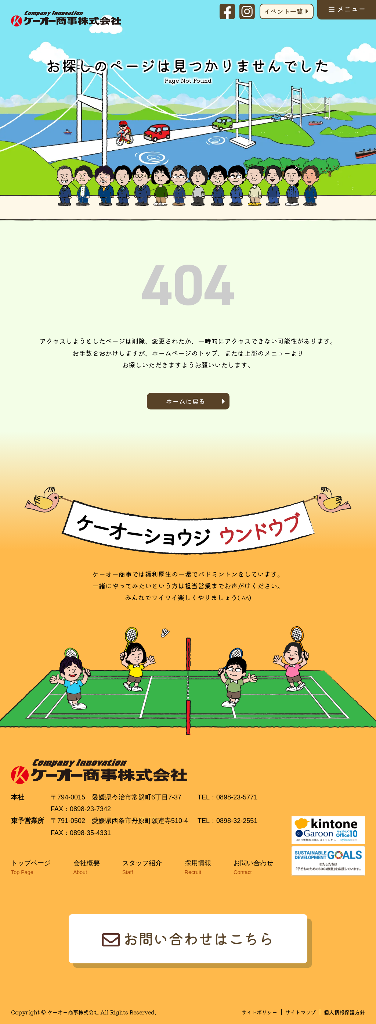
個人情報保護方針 (344, 1012)
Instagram (247, 11)
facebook (227, 11)
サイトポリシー (259, 1012)
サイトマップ (300, 1012)
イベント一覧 (283, 11)
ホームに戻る (185, 401)
